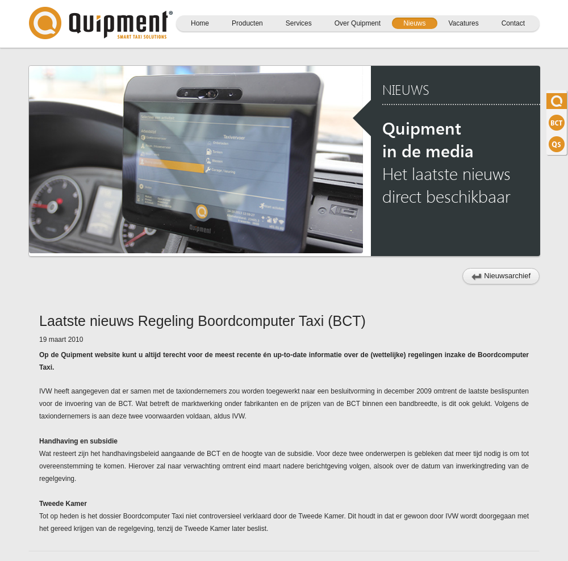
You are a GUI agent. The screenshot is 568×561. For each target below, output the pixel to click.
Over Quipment (358, 23)
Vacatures (464, 23)
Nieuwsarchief (501, 275)
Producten (247, 23)
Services (299, 23)
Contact (513, 23)
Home (200, 23)
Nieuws (414, 23)
